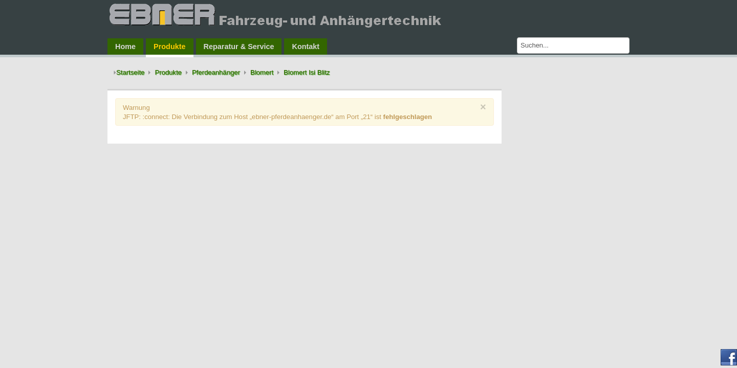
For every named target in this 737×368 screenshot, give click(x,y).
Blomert (261, 72)
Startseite (130, 72)
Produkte (168, 72)
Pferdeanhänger (216, 72)
